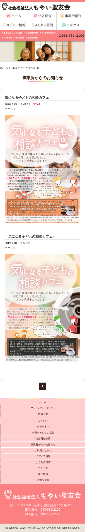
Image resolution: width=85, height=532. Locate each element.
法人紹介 (43, 420)
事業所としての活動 (43, 432)
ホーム (4, 68)
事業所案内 (43, 426)
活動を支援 (43, 480)
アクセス (43, 468)
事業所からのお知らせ (43, 444)
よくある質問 (43, 462)
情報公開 (43, 414)
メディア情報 (43, 456)
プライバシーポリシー (43, 408)
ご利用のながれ (43, 450)
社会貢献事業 (43, 438)
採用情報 (43, 474)
